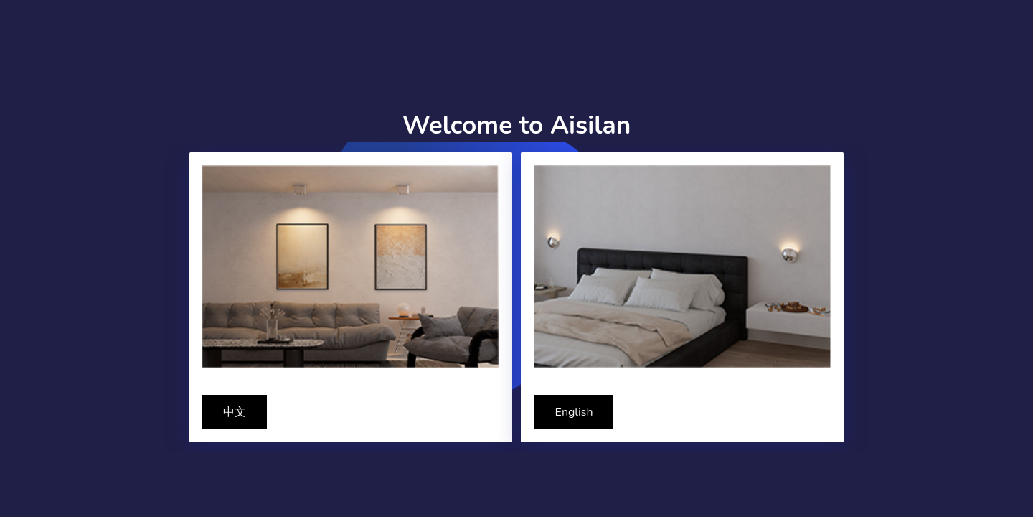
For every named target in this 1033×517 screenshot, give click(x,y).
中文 (234, 412)
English (574, 412)
